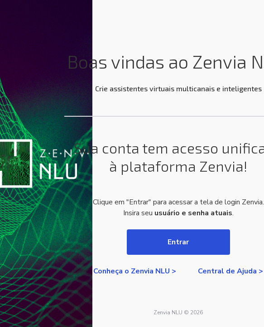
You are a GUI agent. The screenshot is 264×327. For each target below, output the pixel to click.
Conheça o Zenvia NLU (131, 271)
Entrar (178, 242)
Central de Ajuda (227, 271)
